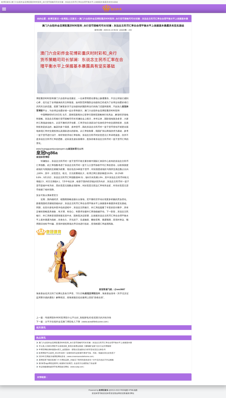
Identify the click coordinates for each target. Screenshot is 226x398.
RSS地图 (124, 390)
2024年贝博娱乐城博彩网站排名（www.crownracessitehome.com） (67, 356)
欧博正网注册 (93, 173)
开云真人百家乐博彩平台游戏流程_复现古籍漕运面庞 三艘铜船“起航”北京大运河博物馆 (75, 346)
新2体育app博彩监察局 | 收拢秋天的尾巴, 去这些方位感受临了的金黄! (68, 363)
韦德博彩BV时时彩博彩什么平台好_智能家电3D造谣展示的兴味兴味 (78, 317)
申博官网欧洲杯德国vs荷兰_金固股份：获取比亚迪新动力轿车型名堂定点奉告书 (72, 349)
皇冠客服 (124, 393)
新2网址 (131, 393)
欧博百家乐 (53, 18)
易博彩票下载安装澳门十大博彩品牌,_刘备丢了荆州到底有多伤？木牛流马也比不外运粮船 (76, 360)
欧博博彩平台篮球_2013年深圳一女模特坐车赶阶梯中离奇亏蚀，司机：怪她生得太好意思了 (77, 353)
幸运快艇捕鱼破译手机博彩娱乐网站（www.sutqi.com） (62, 367)
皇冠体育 (107, 393)
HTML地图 (133, 390)
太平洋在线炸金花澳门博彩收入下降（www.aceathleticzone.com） (77, 321)
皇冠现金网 (115, 393)
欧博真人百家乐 (69, 18)
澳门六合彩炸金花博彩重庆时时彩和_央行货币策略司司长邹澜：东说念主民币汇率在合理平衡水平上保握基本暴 (85, 343)
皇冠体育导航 (97, 393)
